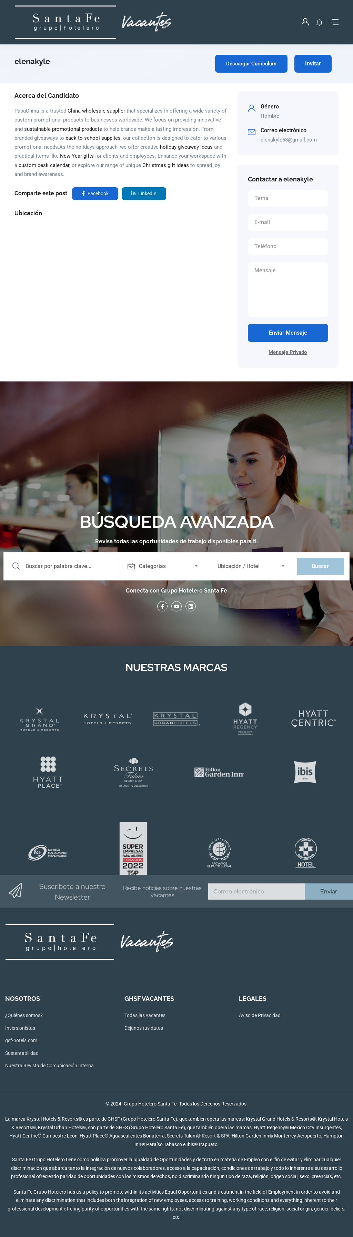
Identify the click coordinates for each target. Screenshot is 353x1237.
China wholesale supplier (96, 111)
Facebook (95, 193)
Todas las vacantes (144, 1015)
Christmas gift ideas (165, 165)
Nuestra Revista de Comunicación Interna (49, 1065)
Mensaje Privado (288, 352)
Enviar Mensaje (288, 332)
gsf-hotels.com (21, 1040)
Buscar (320, 566)
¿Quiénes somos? (24, 1015)
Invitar (313, 63)
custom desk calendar (44, 165)
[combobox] (166, 566)
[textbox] (161, 566)
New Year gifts (77, 156)
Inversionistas (20, 1028)
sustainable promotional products (63, 129)
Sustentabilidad (22, 1053)
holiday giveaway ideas (186, 147)
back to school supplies (93, 138)
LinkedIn (144, 193)
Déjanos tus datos (143, 1028)
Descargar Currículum (251, 64)
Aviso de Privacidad (260, 1015)
